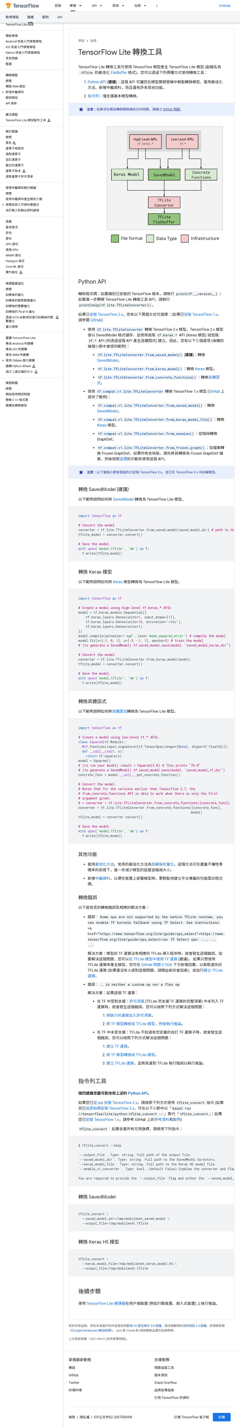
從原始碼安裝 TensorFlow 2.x (110, 1108)
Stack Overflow (165, 1383)
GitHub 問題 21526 (156, 965)
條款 (72, 1417)
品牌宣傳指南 (164, 1390)
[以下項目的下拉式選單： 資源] (124, 5)
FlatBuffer (119, 72)
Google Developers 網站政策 (91, 1330)
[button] (30, 92)
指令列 (93, 96)
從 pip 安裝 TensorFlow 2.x (115, 1102)
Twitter (74, 1383)
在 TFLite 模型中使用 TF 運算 (153, 959)
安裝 (58, 6)
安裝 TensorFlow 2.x (106, 314)
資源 (115, 6)
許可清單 (136, 1001)
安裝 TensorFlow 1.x (200, 314)
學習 (81, 40)
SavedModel (107, 360)
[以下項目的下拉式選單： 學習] (81, 5)
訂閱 (221, 1417)
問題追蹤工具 (164, 1368)
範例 (45, 17)
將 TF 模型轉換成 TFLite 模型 (130, 1055)
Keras (200, 369)
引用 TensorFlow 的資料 (171, 1398)
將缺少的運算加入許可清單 (128, 1015)
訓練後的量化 (162, 864)
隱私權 (85, 1417)
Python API (97, 82)
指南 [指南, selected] (30, 17)
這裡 (123, 459)
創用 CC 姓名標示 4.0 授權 (144, 1326)
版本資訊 (161, 1375)
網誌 (72, 1368)
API (94, 6)
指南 (93, 40)
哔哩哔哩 (75, 1390)
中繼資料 (102, 878)
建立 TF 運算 (117, 1046)
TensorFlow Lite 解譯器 (106, 1303)
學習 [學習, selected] (73, 6)
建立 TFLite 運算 (120, 1063)
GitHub (225, 6)
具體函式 (119, 711)
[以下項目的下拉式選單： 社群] (146, 5)
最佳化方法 (104, 864)
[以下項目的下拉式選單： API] (102, 5)
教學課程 (12, 17)
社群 (137, 6)
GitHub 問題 (171, 109)
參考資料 (161, 1119)
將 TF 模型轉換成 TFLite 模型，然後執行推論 (143, 1024)
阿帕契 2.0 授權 (196, 1326)
